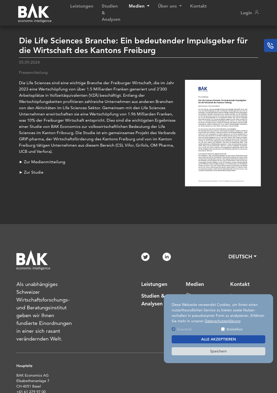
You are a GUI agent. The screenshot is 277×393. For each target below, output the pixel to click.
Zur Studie (33, 172)
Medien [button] (137, 6)
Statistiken (235, 329)
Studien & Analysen (111, 12)
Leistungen (81, 6)
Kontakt (198, 6)
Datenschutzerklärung (223, 321)
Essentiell (184, 329)
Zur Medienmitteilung (44, 161)
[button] (242, 256)
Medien (195, 284)
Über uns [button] (168, 6)
